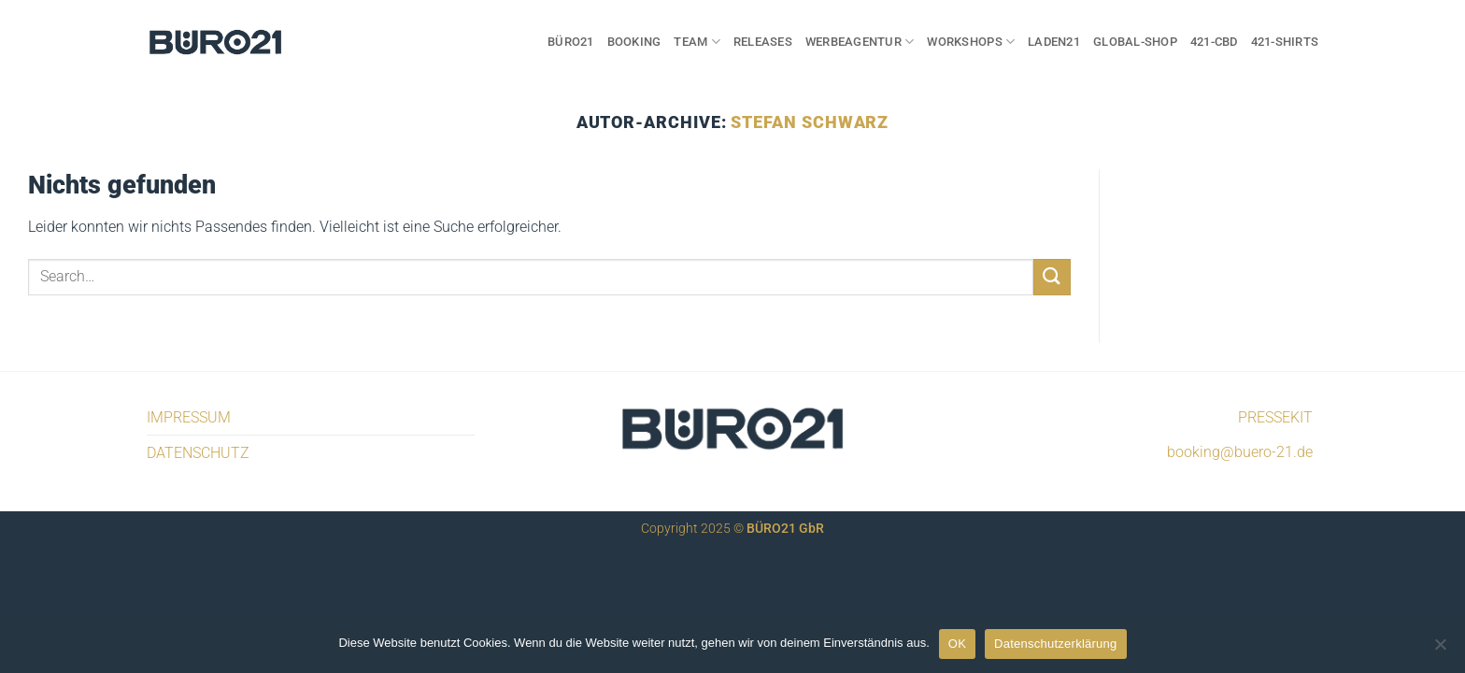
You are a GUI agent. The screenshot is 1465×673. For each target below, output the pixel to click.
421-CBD (1214, 42)
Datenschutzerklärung (1055, 644)
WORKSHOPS (971, 41)
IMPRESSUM (189, 417)
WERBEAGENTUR (860, 41)
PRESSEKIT (1275, 417)
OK (957, 644)
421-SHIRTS (1285, 42)
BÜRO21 (571, 42)
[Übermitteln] (1052, 277)
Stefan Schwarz (810, 122)
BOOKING (634, 42)
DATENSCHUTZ (198, 453)
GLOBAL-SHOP (1135, 42)
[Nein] (1440, 650)
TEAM (696, 41)
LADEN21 (1054, 42)
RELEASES (762, 42)
